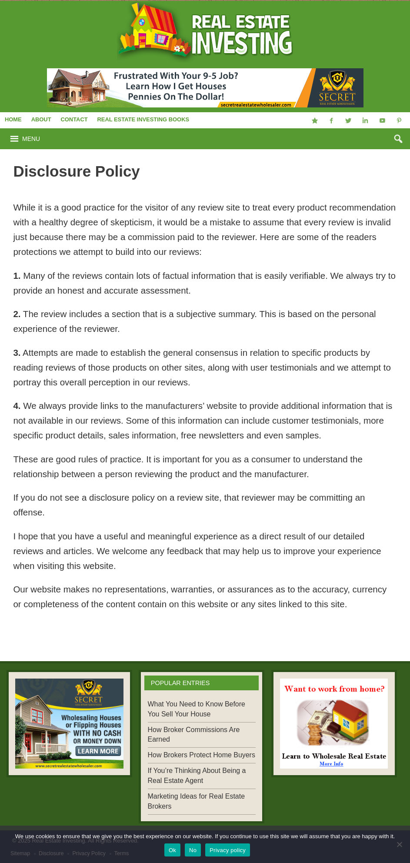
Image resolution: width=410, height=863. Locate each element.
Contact (73, 119)
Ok (172, 850)
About (41, 119)
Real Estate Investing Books (143, 119)
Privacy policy (228, 850)
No (193, 850)
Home (13, 119)
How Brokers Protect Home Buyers (201, 755)
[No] (399, 844)
